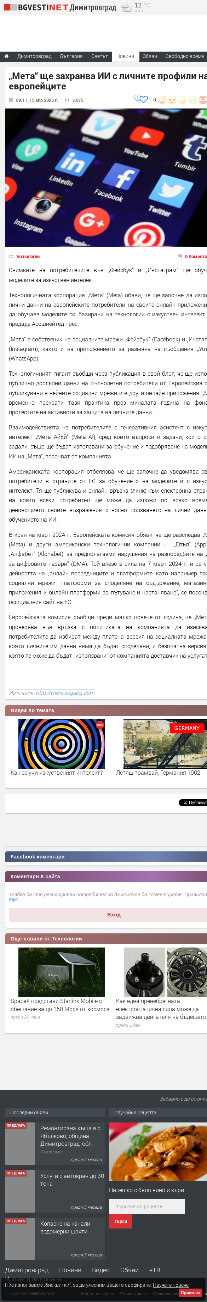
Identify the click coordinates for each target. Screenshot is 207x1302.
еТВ (154, 1270)
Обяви (129, 1270)
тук (13, 899)
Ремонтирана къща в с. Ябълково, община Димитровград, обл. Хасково (71, 1139)
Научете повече (171, 1285)
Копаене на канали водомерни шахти (65, 1227)
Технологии (28, 256)
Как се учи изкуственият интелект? (57, 772)
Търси (120, 1221)
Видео (101, 1270)
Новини (125, 56)
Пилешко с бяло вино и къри (146, 1190)
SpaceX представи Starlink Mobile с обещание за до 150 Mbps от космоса (60, 1004)
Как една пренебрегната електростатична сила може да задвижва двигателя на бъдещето (161, 1008)
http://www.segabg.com (65, 692)
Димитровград (26, 1270)
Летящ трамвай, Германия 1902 (158, 772)
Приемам (190, 1292)
